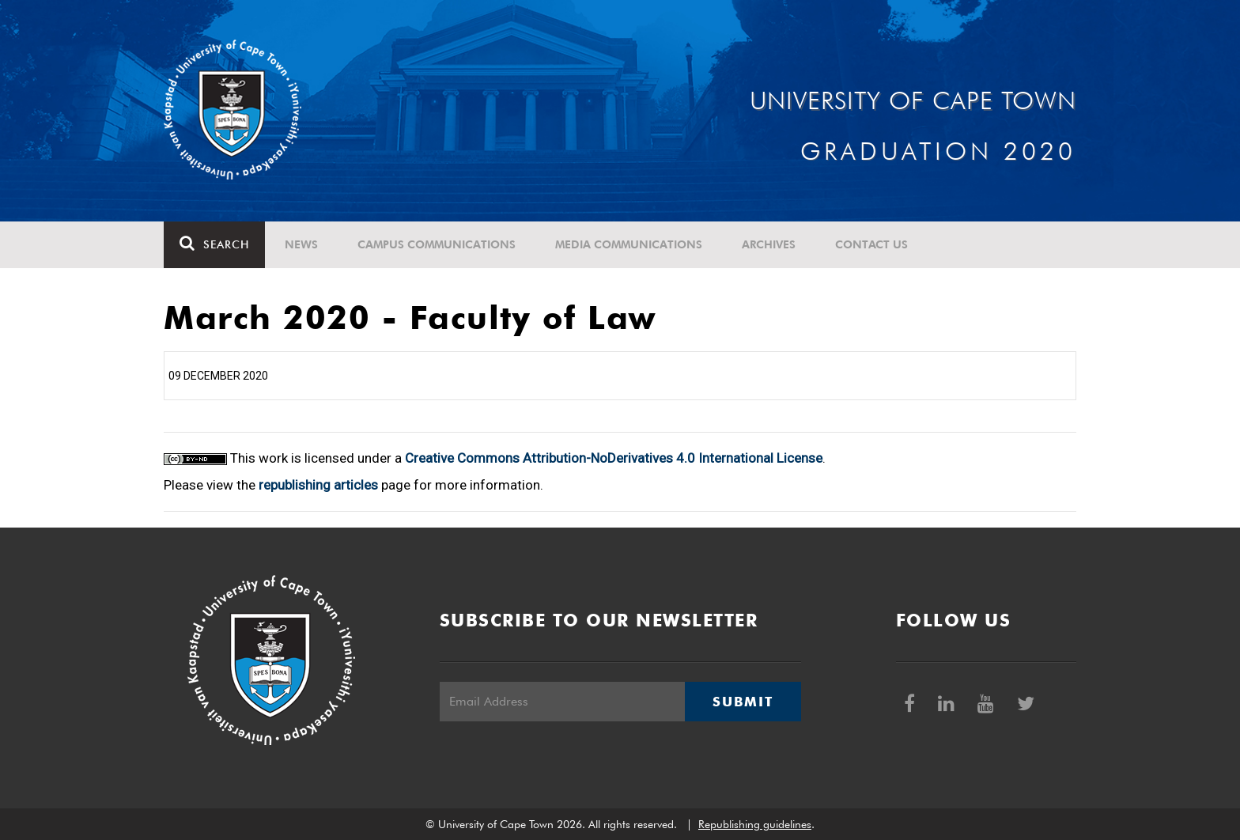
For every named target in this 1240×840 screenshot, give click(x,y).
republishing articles (318, 485)
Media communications (628, 244)
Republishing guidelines (754, 824)
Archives (769, 244)
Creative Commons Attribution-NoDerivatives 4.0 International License (613, 458)
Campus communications (436, 244)
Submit (743, 701)
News (301, 244)
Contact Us (871, 244)
